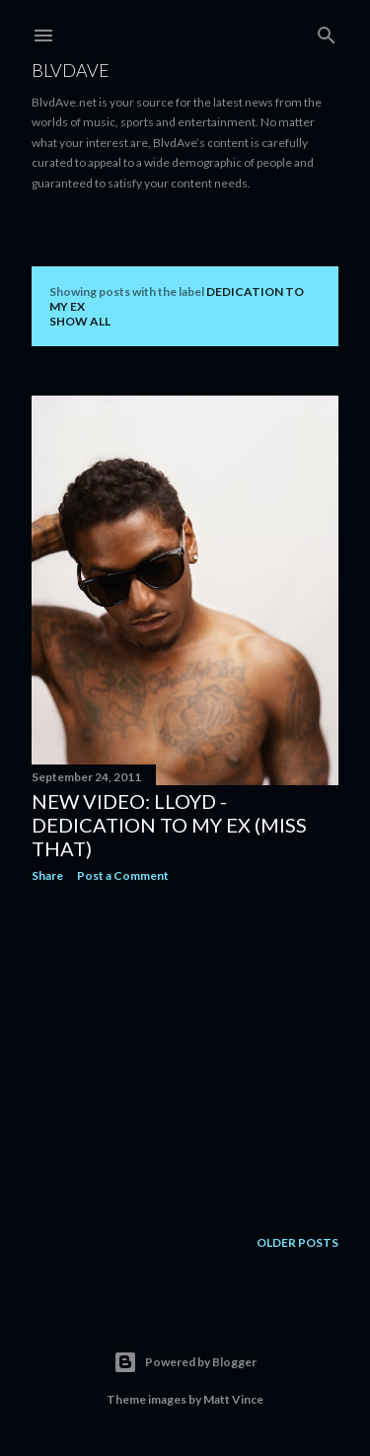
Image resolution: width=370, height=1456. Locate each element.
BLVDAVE (71, 70)
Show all (80, 321)
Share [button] (47, 875)
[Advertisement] (185, 1055)
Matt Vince (233, 1399)
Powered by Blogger (185, 1362)
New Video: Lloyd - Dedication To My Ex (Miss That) (169, 824)
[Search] (326, 31)
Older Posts (297, 1243)
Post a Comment (123, 875)
